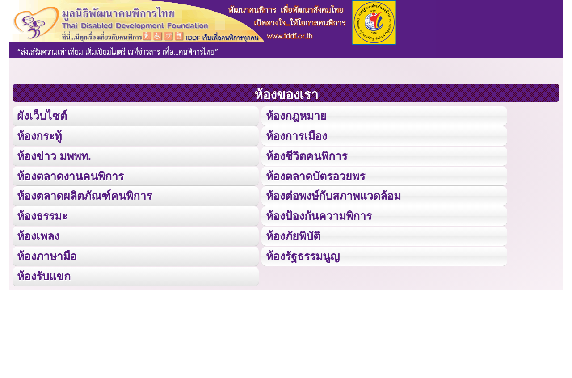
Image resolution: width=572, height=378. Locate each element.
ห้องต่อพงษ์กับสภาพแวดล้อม (332, 195)
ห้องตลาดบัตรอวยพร (315, 175)
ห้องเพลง (38, 234)
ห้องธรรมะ (42, 215)
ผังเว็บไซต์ (41, 115)
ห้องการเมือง (295, 135)
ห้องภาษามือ (47, 254)
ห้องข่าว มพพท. (54, 155)
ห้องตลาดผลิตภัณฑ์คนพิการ (84, 195)
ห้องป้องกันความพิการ (318, 215)
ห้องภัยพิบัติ (292, 234)
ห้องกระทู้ (39, 135)
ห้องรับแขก (44, 274)
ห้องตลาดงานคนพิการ (70, 175)
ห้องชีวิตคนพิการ (306, 155)
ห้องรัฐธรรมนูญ (302, 254)
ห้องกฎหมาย (295, 115)
